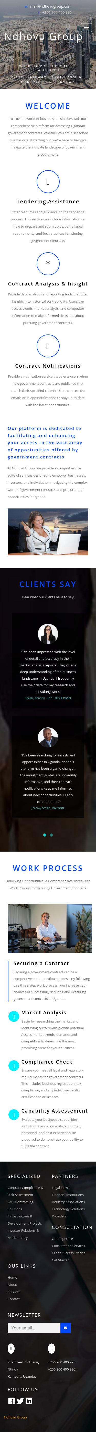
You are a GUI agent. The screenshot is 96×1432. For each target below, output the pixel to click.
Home (12, 1277)
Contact (14, 1299)
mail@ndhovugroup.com (50, 6)
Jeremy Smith (41, 808)
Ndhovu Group (43, 37)
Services (14, 1291)
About (12, 1284)
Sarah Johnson (35, 698)
